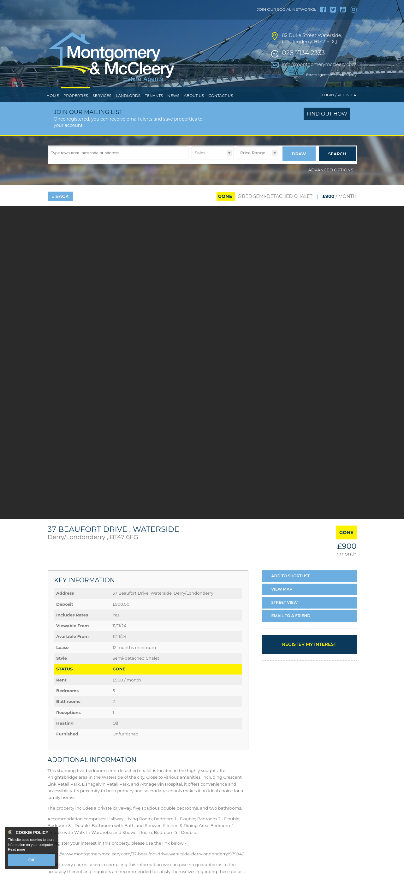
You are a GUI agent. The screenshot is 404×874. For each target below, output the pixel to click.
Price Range (252, 165)
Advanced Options (331, 180)
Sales (200, 165)
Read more (16, 851)
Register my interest (309, 655)
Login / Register (339, 108)
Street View (284, 613)
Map (282, 600)
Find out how (327, 127)
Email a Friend (291, 626)
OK (31, 860)
